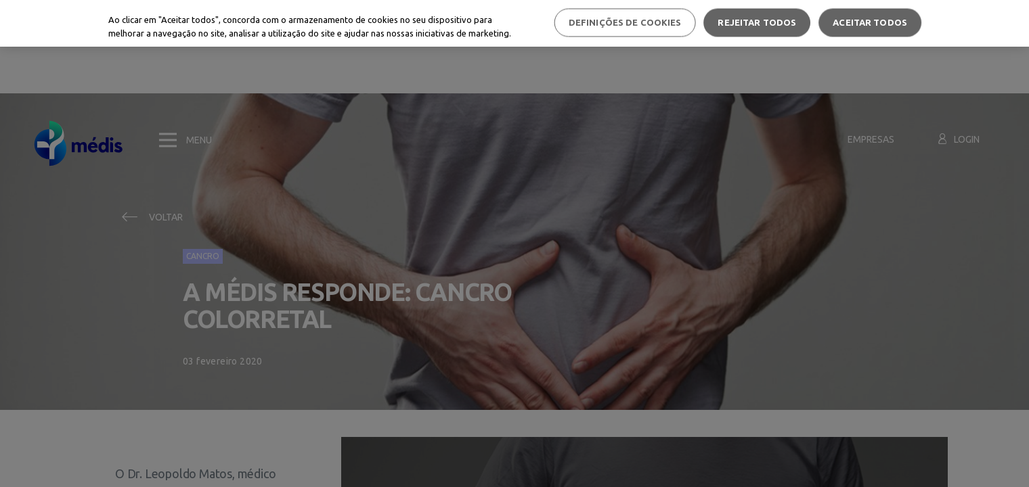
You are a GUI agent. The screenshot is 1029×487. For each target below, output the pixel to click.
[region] (514, 23)
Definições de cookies (625, 22)
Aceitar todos (870, 22)
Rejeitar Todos (757, 22)
